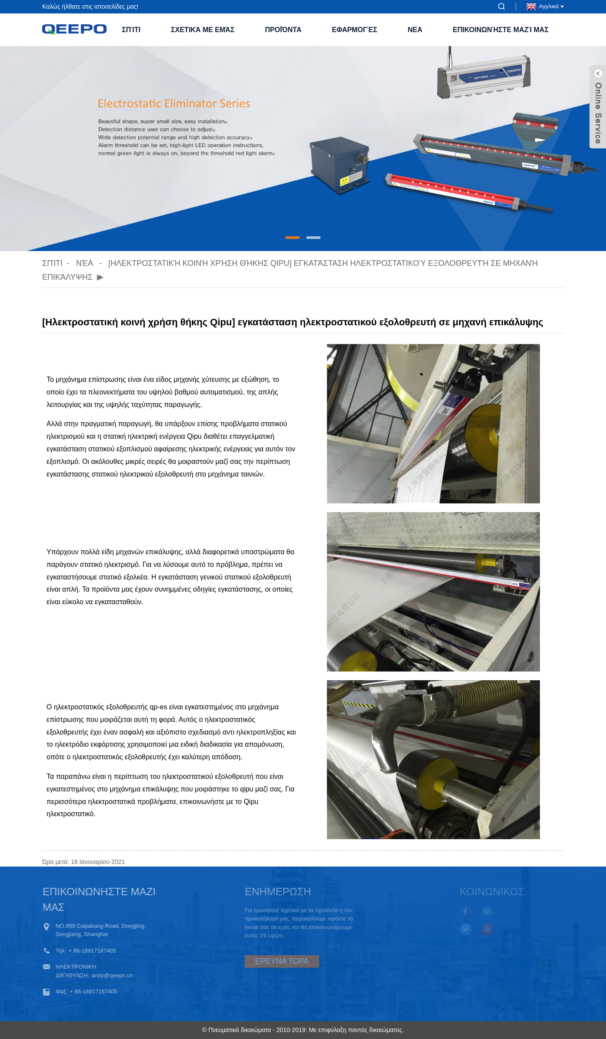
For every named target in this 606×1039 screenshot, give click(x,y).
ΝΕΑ (415, 29)
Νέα (84, 263)
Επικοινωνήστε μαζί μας (501, 29)
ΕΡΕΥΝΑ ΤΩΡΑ (263, 961)
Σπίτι (131, 29)
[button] (293, 237)
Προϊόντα (283, 29)
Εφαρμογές (354, 29)
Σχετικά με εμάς (202, 29)
